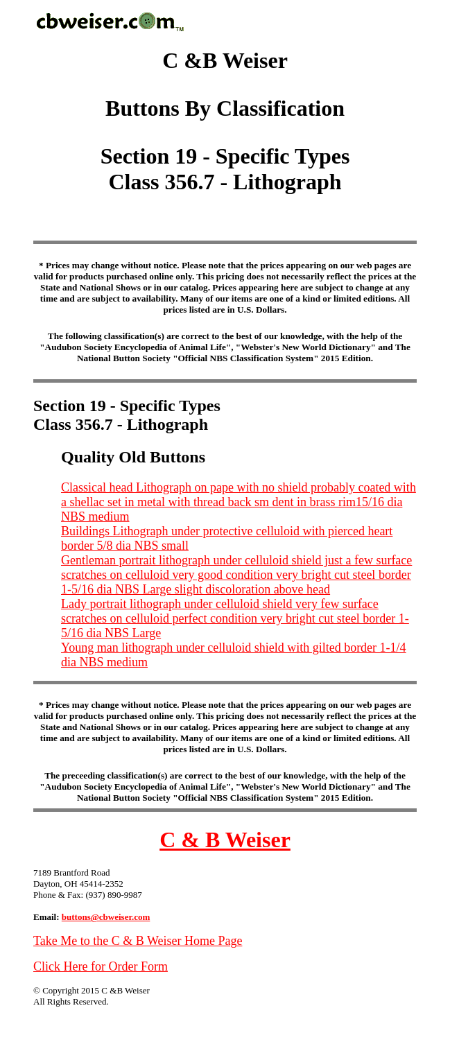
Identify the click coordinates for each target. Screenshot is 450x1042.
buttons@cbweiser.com (106, 917)
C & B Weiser (225, 839)
